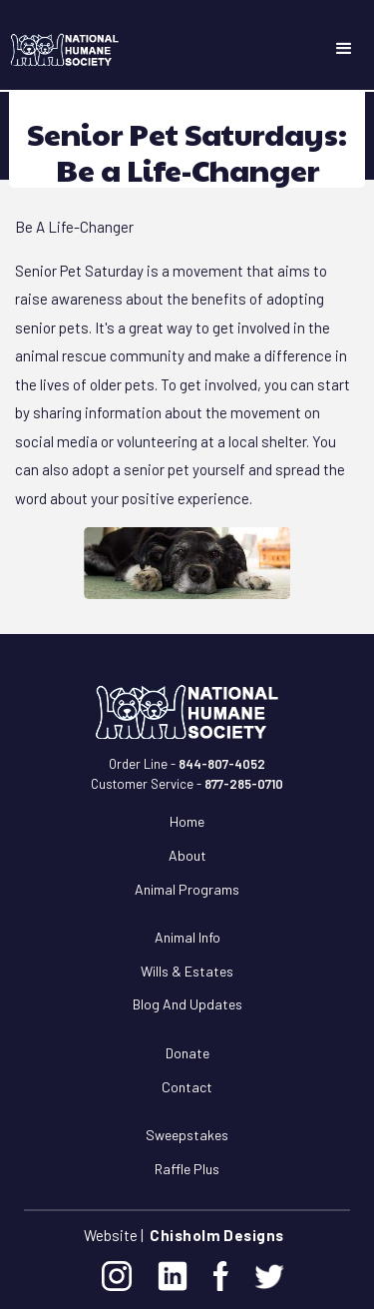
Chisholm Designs (216, 1235)
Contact (187, 1086)
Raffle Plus (187, 1168)
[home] (60, 50)
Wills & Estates (187, 971)
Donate (187, 1052)
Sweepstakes (187, 1134)
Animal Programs (187, 889)
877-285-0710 (243, 784)
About (187, 855)
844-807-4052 (222, 764)
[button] (344, 49)
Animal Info (187, 937)
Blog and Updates (187, 1003)
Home (187, 821)
